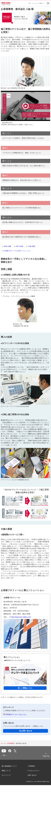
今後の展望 (31, 246)
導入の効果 (19, 246)
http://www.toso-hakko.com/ (21, 617)
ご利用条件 (31, 766)
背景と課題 (7, 246)
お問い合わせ (32, 775)
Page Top (46, 756)
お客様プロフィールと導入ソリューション (17, 251)
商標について (6, 770)
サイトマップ (6, 775)
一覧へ (4, 755)
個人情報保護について (9, 766)
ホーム (3, 743)
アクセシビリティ (33, 770)
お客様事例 (10, 743)
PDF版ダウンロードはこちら (15, 714)
